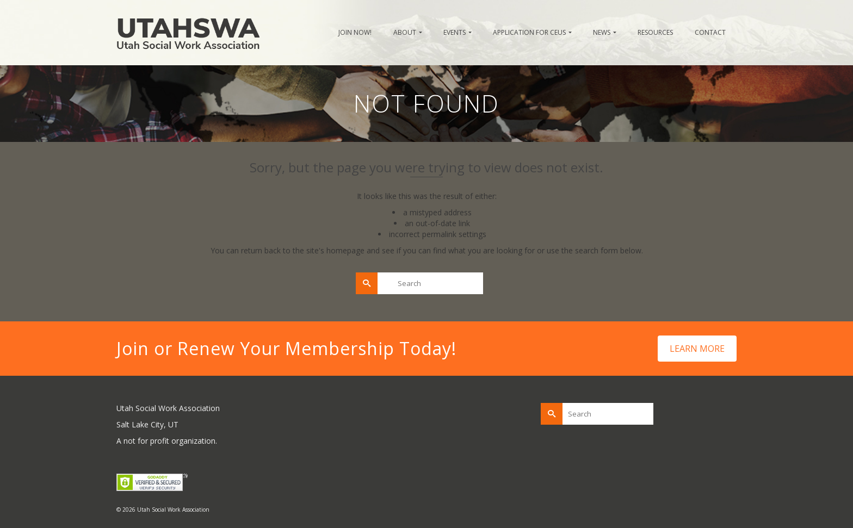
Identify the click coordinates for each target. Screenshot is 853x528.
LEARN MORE (697, 349)
